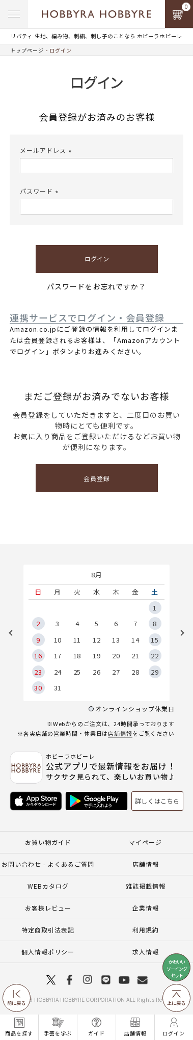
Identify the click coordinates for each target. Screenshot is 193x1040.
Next (178, 632)
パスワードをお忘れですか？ (96, 286)
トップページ (27, 50)
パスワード (40, 190)
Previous (14, 632)
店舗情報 (120, 733)
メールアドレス (47, 150)
